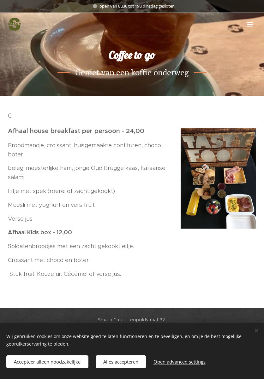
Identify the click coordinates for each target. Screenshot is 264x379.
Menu (250, 24)
